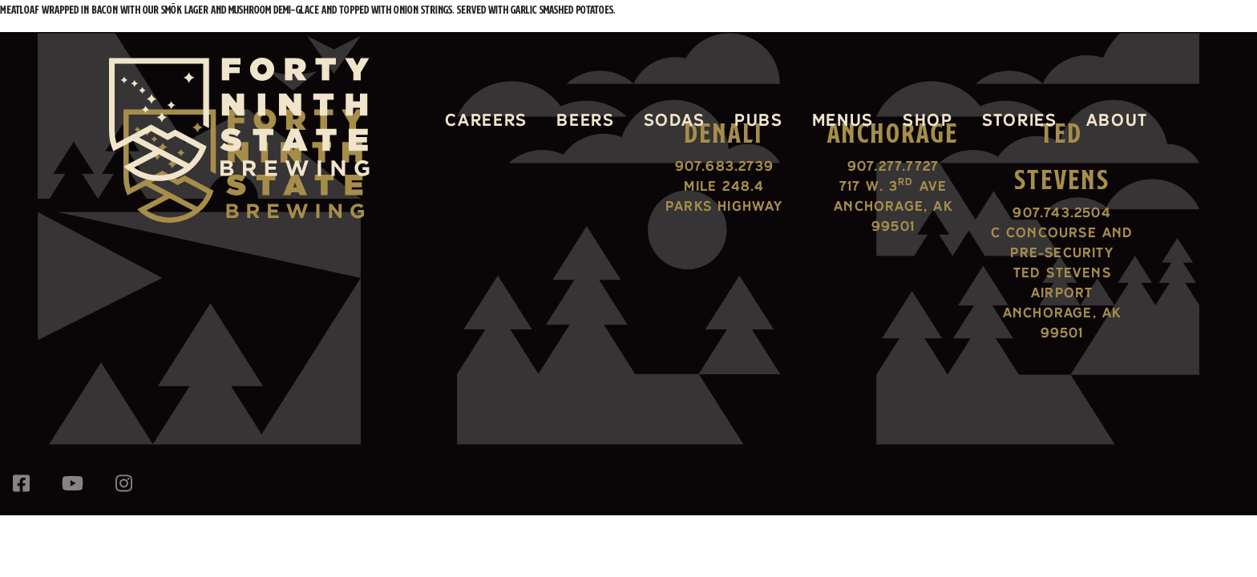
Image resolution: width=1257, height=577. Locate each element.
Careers (486, 119)
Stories (1019, 119)
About (1117, 119)
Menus (843, 119)
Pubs (758, 119)
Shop (928, 119)
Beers (585, 119)
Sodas (674, 119)
